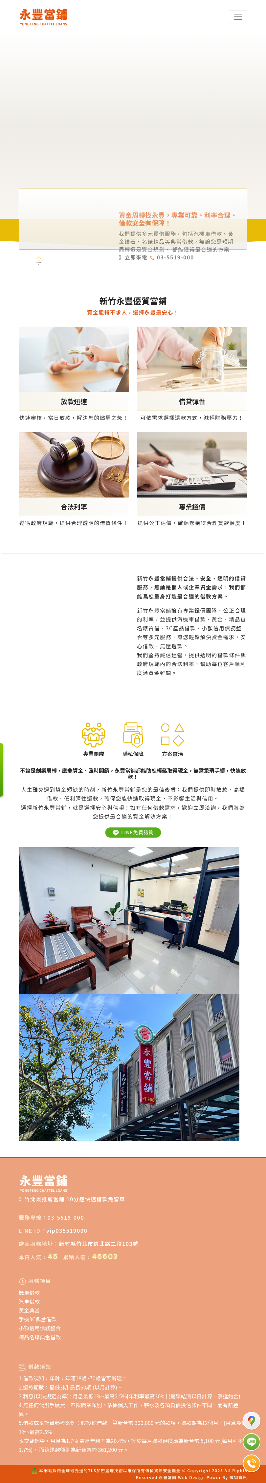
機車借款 (29, 1292)
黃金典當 (29, 1310)
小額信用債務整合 (40, 1328)
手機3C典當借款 (37, 1319)
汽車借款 (29, 1301)
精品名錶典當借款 (40, 1337)
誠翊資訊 (238, 1477)
